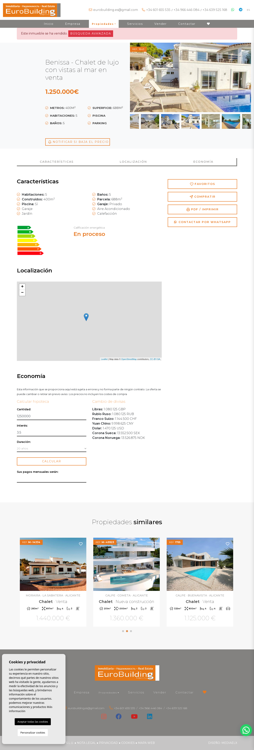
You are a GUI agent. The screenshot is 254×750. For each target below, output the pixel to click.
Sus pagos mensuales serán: (37, 471)
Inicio (49, 24)
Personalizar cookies (32, 732)
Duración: (24, 441)
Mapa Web (146, 743)
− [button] (22, 293)
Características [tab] (57, 161)
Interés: (22, 425)
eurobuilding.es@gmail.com (115, 10)
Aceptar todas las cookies (32, 721)
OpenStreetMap (129, 359)
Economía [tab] (203, 161)
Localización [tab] (133, 161)
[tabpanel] (53, 583)
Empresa (72, 24)
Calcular (51, 461)
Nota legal (86, 743)
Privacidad (108, 743)
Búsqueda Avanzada (90, 33)
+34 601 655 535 (158, 10)
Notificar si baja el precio (78, 142)
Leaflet (104, 359)
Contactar (186, 24)
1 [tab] (123, 631)
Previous (140, 77)
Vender (160, 24)
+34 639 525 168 (215, 10)
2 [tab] (127, 631)
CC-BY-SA (155, 359)
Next (241, 77)
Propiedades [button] (103, 23)
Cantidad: (24, 409)
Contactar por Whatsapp (202, 222)
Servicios (135, 24)
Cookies (128, 743)
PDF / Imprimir (202, 209)
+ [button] (22, 287)
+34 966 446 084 (186, 10)
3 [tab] (131, 631)
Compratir (203, 197)
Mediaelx (229, 743)
